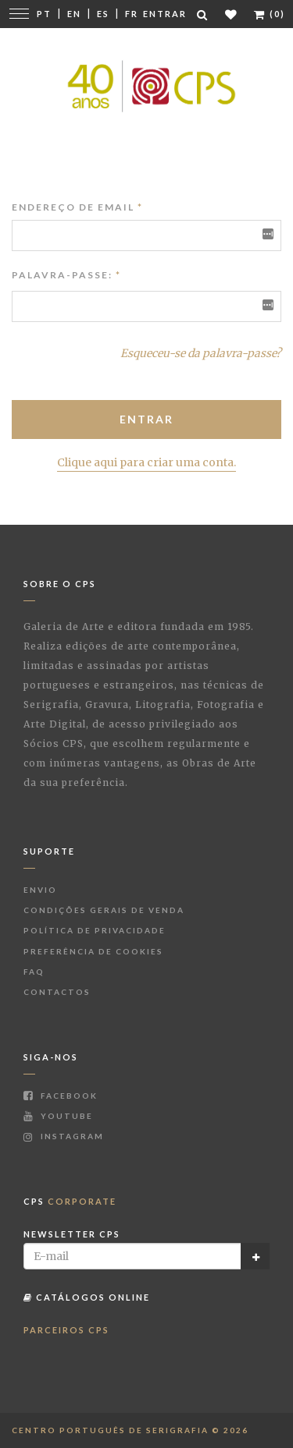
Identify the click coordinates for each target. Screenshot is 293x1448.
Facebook (60, 1095)
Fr (131, 14)
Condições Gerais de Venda (103, 910)
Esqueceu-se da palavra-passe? (200, 353)
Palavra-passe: (62, 275)
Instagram (63, 1136)
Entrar (165, 14)
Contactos (57, 992)
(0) (269, 14)
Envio (40, 889)
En (74, 14)
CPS (69, 1201)
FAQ (34, 971)
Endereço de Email (77, 207)
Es (103, 14)
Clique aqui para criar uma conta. (146, 462)
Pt (44, 14)
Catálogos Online (86, 1297)
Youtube (58, 1116)
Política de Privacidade (94, 930)
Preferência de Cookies (93, 951)
